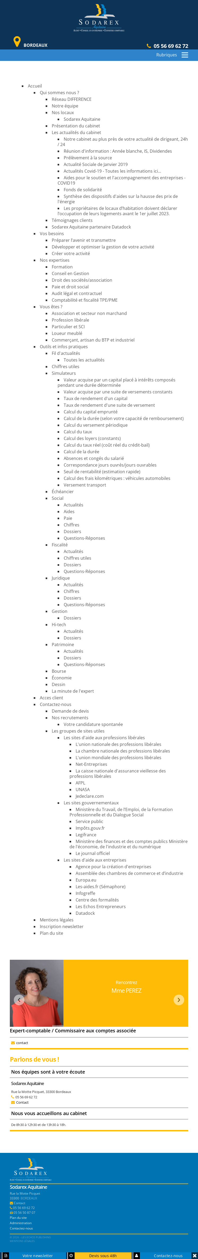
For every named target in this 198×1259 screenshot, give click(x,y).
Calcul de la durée (81, 452)
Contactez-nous (55, 704)
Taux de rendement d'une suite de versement (109, 405)
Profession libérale (70, 320)
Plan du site (51, 933)
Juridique (61, 578)
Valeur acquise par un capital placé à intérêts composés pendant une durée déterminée (116, 382)
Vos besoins (52, 233)
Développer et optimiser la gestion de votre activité (103, 247)
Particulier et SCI (68, 327)
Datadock (85, 913)
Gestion (59, 611)
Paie (68, 518)
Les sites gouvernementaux (91, 803)
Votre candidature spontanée (93, 724)
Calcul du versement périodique (96, 425)
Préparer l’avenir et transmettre (84, 240)
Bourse (59, 671)
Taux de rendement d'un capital (95, 398)
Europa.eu (86, 880)
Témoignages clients (72, 220)
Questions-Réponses (84, 538)
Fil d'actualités (66, 353)
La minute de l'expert (73, 691)
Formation (62, 267)
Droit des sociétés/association (82, 280)
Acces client (51, 698)
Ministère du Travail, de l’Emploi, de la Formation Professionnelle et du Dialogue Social (121, 812)
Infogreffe (85, 893)
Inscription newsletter (62, 926)
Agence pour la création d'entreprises (113, 867)
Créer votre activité (71, 253)
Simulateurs (64, 373)
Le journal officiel (93, 853)
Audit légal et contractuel (77, 293)
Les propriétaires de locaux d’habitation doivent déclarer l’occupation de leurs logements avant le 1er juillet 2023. (117, 211)
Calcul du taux (78, 432)
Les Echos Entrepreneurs (101, 906)
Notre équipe (65, 106)
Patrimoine (63, 644)
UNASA (83, 789)
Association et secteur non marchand (89, 313)
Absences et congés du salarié (94, 458)
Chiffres (71, 525)
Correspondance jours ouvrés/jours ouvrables (110, 465)
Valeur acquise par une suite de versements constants (118, 392)
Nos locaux (63, 112)
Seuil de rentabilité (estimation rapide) (102, 472)
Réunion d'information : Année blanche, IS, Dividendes (118, 151)
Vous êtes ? (51, 307)
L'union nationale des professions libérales (118, 744)
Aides (69, 511)
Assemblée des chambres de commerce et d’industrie (129, 873)
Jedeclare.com (90, 796)
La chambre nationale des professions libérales (123, 751)
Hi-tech (59, 625)
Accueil (35, 86)
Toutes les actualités (84, 360)
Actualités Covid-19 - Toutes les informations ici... (112, 171)
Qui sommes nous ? (59, 92)
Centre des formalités (97, 900)
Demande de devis (70, 711)
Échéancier (63, 492)
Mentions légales (57, 920)
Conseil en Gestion (70, 273)
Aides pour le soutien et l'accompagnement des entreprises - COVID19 (122, 180)
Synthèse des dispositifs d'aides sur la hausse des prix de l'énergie (118, 199)
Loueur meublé (67, 333)
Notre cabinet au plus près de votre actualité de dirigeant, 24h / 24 (123, 141)
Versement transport (85, 485)
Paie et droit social (70, 287)
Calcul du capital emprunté (91, 412)
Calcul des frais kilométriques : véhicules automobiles (117, 478)
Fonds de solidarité (83, 190)
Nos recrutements (70, 718)
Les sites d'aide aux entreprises (95, 860)
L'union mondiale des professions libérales (118, 758)
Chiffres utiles (65, 366)
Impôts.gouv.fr (90, 828)
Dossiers (72, 531)
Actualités (73, 505)
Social (57, 498)
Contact (22, 1102)
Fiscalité (60, 545)
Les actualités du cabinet (76, 132)
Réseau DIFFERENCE (72, 99)
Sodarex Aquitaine (82, 119)
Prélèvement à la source (88, 158)
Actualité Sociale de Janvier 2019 (96, 164)
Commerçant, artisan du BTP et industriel (93, 340)
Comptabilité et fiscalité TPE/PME (85, 300)
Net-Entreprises (91, 764)
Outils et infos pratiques (64, 347)
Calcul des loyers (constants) (92, 438)
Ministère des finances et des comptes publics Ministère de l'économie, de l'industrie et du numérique (129, 844)
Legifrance (86, 835)
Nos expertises (55, 260)
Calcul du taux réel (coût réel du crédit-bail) (107, 445)
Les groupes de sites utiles (78, 731)
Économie (62, 678)
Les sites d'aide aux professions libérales (104, 738)
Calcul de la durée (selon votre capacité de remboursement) (124, 418)
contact (22, 1042)
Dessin (58, 684)
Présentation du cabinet (76, 126)
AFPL (80, 783)
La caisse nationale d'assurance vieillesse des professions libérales (118, 773)
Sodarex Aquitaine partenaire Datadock (91, 227)
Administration (21, 1223)
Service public (89, 821)
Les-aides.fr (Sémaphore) (101, 887)
